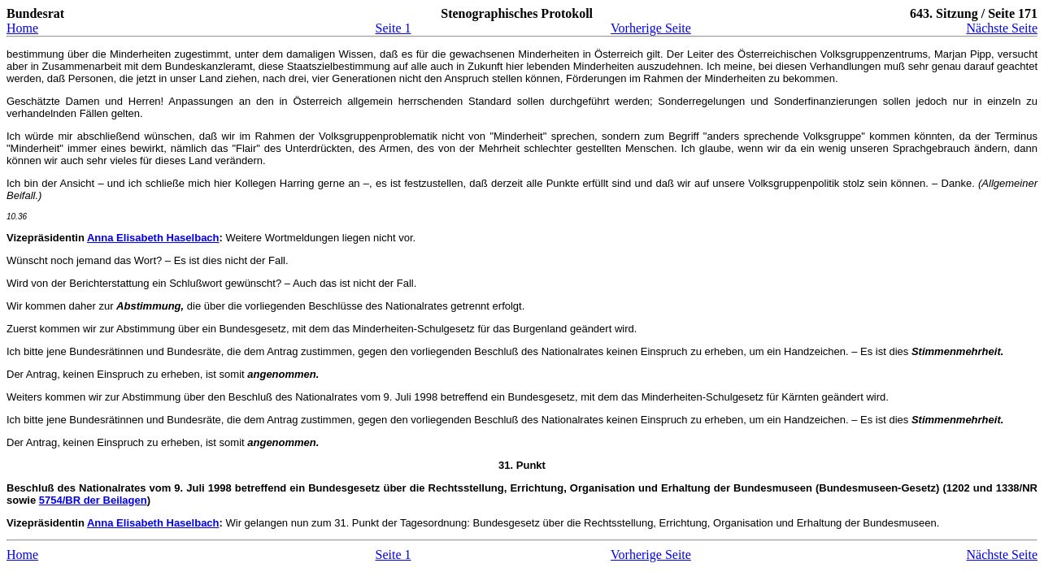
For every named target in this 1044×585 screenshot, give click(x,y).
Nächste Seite (1001, 28)
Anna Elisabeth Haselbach (153, 238)
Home (22, 28)
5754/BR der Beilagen (93, 500)
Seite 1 (393, 28)
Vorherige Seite (651, 28)
